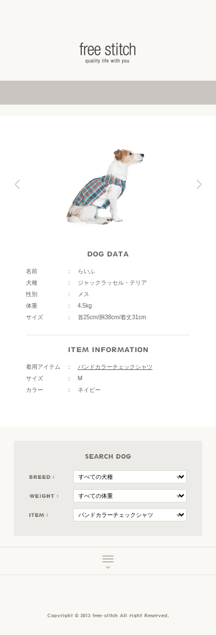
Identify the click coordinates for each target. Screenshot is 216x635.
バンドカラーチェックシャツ (115, 367)
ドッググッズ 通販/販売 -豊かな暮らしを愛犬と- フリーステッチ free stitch (108, 52)
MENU (108, 561)
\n (130, 476)
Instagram (116, 597)
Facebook (100, 597)
